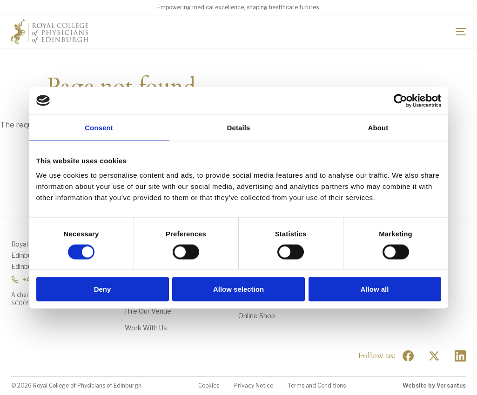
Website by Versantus (434, 385)
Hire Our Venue (148, 311)
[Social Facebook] (408, 356)
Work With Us (146, 328)
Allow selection (238, 289)
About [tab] (378, 127)
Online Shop (256, 316)
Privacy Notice (253, 385)
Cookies (208, 385)
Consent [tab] (99, 127)
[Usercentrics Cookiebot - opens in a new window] (400, 100)
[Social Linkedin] (460, 356)
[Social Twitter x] (434, 356)
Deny (102, 289)
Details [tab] (238, 127)
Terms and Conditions (317, 385)
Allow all (375, 289)
